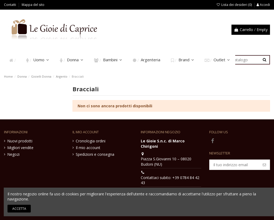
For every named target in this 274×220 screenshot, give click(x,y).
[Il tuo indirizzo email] (234, 165)
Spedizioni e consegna (95, 154)
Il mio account (88, 147)
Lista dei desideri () (234, 4)
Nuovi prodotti (19, 140)
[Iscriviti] (264, 165)
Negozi (13, 154)
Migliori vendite (20, 147)
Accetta (19, 208)
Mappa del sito (33, 4)
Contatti (10, 4)
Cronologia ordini (90, 140)
